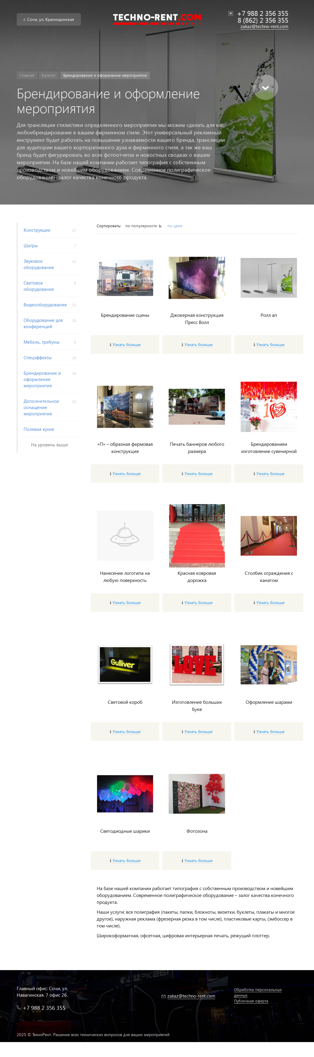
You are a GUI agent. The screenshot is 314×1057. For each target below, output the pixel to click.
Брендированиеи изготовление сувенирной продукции (269, 451)
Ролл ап (269, 315)
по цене (174, 225)
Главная (27, 75)
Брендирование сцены (125, 315)
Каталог (49, 75)
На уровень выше (49, 445)
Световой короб (125, 702)
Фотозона (197, 831)
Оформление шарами (269, 702)
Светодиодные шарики (125, 831)
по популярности (141, 225)
